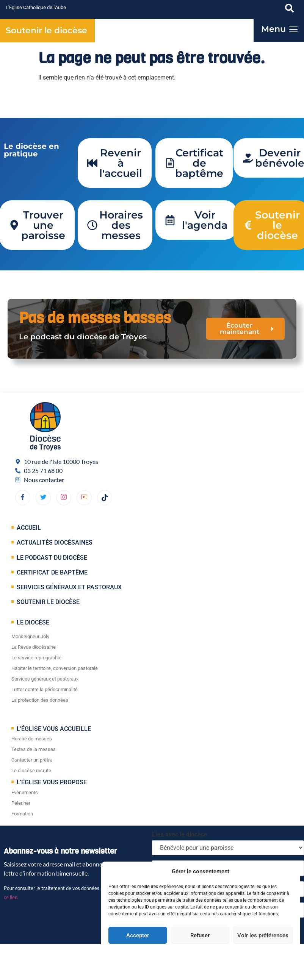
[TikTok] (104, 497)
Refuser (200, 935)
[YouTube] (84, 497)
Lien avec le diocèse (179, 834)
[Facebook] (22, 497)
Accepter (137, 935)
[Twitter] (43, 497)
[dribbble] (63, 497)
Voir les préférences (262, 935)
